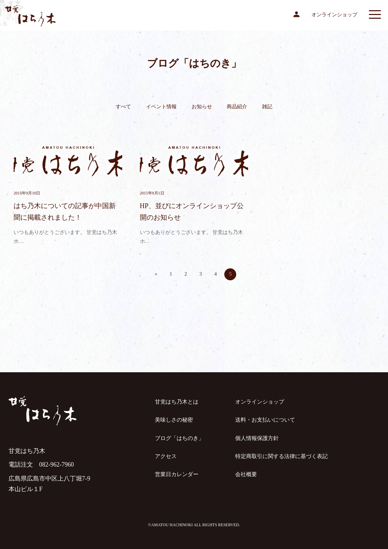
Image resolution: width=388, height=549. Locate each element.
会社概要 (246, 474)
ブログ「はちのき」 (179, 438)
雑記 (267, 106)
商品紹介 (237, 106)
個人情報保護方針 (257, 438)
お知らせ (202, 106)
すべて (123, 106)
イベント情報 (161, 106)
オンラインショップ (334, 14)
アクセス (166, 456)
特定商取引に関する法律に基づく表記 (281, 456)
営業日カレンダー (176, 474)
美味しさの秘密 (174, 420)
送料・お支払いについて (265, 420)
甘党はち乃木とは (176, 402)
